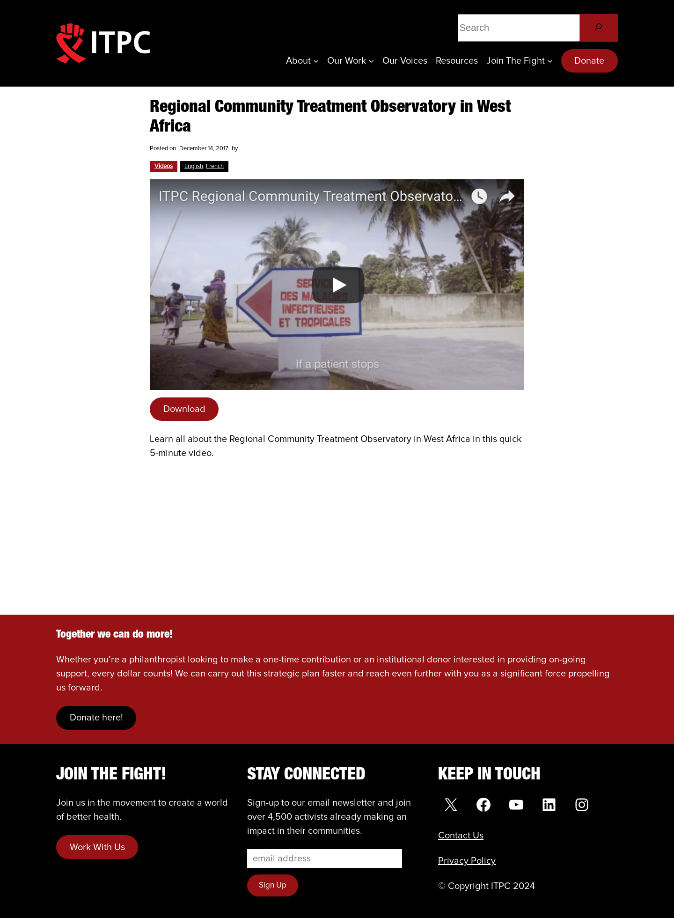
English (193, 166)
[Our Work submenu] (371, 61)
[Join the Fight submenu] (550, 61)
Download (184, 409)
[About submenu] (316, 61)
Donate (589, 61)
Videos (163, 166)
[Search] (599, 28)
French (215, 166)
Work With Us (97, 847)
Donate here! (96, 717)
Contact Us (461, 835)
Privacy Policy (467, 861)
